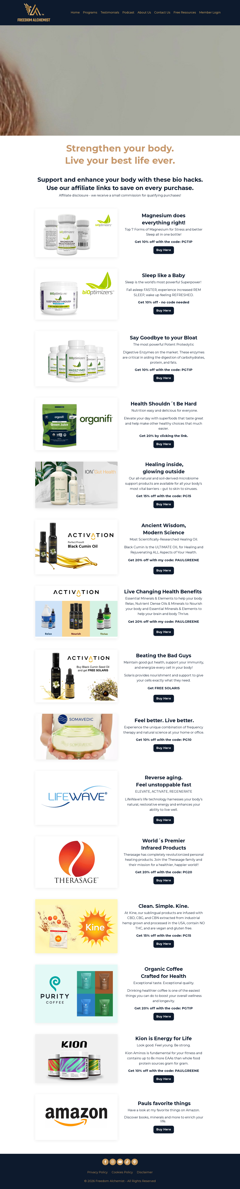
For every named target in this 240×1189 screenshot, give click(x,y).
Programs (90, 12)
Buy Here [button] (163, 250)
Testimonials (110, 12)
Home (75, 12)
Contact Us (162, 12)
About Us (144, 12)
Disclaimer (145, 1173)
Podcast (128, 12)
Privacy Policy (97, 1173)
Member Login (210, 12)
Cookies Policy (122, 1173)
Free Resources (185, 12)
